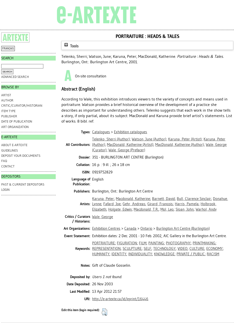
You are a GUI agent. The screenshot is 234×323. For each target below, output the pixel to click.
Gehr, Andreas (134, 204)
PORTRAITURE (103, 243)
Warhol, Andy (206, 209)
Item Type (8, 111)
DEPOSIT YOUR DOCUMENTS (20, 156)
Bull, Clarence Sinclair (194, 198)
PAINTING (156, 243)
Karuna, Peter (103, 198)
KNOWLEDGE (164, 254)
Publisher (9, 116)
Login (5, 190)
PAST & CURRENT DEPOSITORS (22, 184)
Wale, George (102, 217)
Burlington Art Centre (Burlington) (183, 228)
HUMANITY (100, 254)
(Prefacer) (126, 150)
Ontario (146, 228)
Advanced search (15, 77)
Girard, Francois (160, 204)
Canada (130, 228)
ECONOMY (214, 248)
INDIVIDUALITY (140, 254)
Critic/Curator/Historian (21, 105)
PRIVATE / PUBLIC (191, 254)
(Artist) (185, 139)
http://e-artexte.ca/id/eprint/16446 (120, 299)
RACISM (213, 254)
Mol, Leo (167, 209)
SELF (147, 248)
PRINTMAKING (204, 243)
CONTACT (8, 166)
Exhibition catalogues (130, 132)
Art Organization (15, 127)
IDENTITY (118, 254)
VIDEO (182, 248)
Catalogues (101, 132)
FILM (142, 243)
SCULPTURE (132, 248)
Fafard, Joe (112, 204)
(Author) (111, 139)
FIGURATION (127, 243)
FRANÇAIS (8, 48)
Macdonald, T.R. (146, 209)
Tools (70, 46)
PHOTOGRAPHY (178, 243)
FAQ (4, 161)
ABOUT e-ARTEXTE (14, 145)
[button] (104, 312)
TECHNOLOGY (164, 248)
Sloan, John (185, 209)
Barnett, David (163, 198)
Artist (6, 95)
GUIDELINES (9, 150)
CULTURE (196, 248)
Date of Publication (16, 121)
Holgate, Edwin (120, 209)
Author (7, 100)
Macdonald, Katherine (133, 198)
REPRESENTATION (106, 248)
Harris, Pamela (187, 204)
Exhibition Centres (106, 228)
